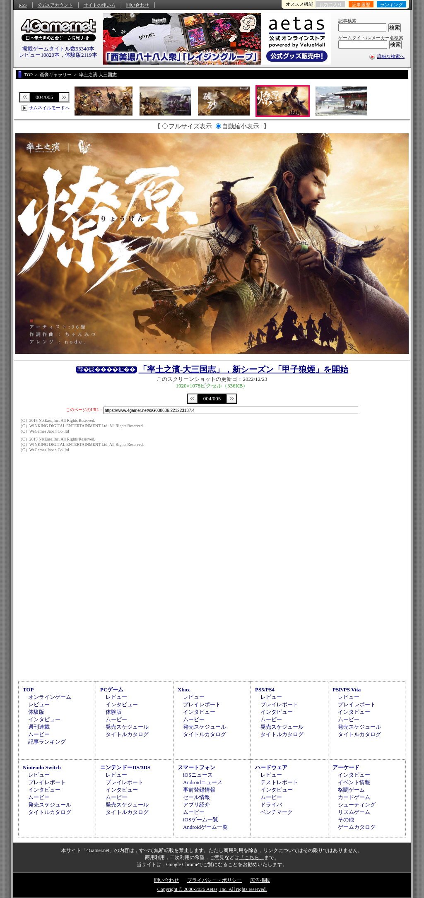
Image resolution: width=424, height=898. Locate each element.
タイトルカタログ (127, 734)
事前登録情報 (199, 790)
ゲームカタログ (357, 827)
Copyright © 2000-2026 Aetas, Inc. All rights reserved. (212, 889)
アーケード (345, 767)
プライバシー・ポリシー (214, 880)
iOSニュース (198, 775)
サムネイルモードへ (49, 107)
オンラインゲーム (49, 697)
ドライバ (271, 805)
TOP (28, 689)
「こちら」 (251, 857)
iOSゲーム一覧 (200, 819)
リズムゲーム (354, 812)
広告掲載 (260, 880)
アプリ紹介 (196, 805)
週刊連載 (39, 727)
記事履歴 (361, 4)
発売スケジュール (127, 727)
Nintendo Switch (42, 767)
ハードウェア (271, 767)
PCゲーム (111, 689)
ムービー (39, 734)
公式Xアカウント (55, 4)
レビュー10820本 (39, 55)
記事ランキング (47, 742)
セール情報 (196, 797)
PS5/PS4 (265, 689)
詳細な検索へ (391, 56)
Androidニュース (202, 782)
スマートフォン (196, 767)
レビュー (39, 704)
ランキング (391, 4)
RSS (23, 4)
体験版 (36, 712)
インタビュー (44, 719)
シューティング (357, 805)
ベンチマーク (276, 812)
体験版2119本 (81, 55)
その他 (346, 819)
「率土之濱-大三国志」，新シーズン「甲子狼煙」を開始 (244, 369)
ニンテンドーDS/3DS (125, 767)
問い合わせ (137, 4)
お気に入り (330, 4)
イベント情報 (354, 782)
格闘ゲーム (351, 790)
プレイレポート (202, 704)
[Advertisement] (212, 609)
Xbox (184, 689)
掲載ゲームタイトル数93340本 (58, 49)
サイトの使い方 (100, 4)
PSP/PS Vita (346, 689)
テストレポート (279, 782)
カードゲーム (354, 797)
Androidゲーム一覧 (205, 827)
